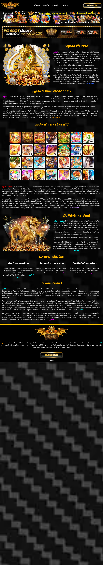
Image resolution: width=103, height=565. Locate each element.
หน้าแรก (37, 5)
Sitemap (51, 360)
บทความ (66, 5)
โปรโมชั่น (55, 5)
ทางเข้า (46, 5)
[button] (1, 18)
